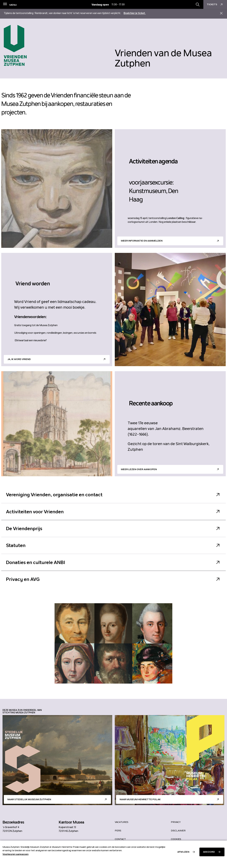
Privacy (176, 822)
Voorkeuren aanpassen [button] (16, 854)
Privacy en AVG (113, 579)
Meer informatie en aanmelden (142, 240)
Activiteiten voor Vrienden (113, 511)
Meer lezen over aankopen (139, 469)
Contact (120, 839)
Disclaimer (178, 830)
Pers (118, 830)
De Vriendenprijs (113, 528)
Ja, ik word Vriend (19, 359)
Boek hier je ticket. (135, 13)
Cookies (176, 839)
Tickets (215, 4)
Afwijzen (183, 851)
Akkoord (209, 851)
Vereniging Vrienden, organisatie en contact (113, 495)
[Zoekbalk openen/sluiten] (198, 5)
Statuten (113, 545)
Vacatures (121, 822)
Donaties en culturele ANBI (113, 562)
